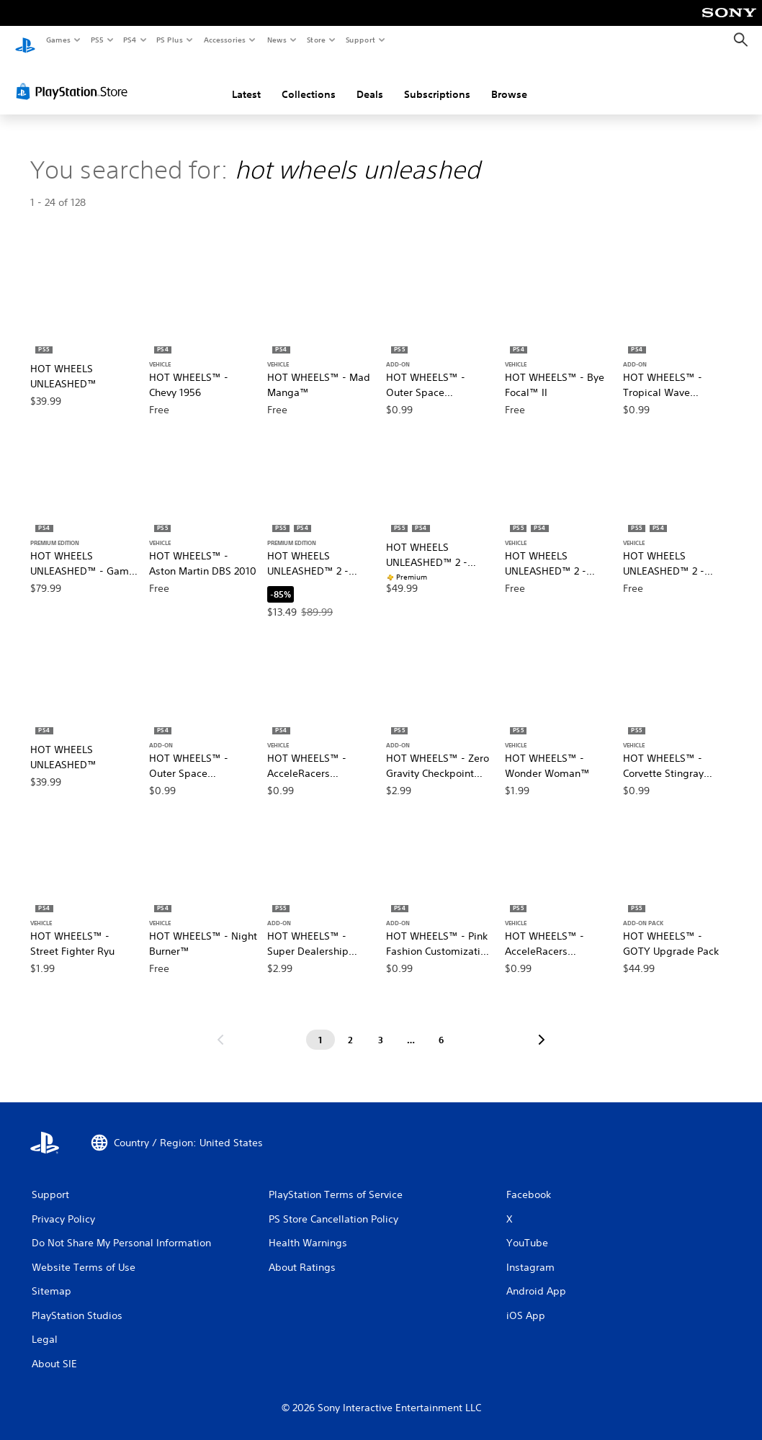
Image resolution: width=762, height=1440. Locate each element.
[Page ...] (411, 1027)
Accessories (224, 40)
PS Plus (170, 40)
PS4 (129, 40)
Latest (246, 81)
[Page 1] (320, 1027)
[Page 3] (381, 1027)
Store (316, 40)
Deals (370, 81)
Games (57, 40)
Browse (509, 81)
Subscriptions (437, 81)
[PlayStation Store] (75, 78)
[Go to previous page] (220, 1026)
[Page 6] (441, 1027)
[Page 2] (350, 1027)
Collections (309, 81)
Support (360, 40)
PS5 (97, 40)
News (277, 40)
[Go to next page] (541, 1026)
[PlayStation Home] (25, 40)
